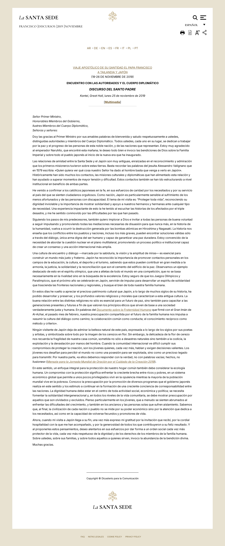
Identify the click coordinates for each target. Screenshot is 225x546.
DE (96, 48)
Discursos (47, 26)
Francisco (28, 26)
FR (117, 48)
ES (110, 48)
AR (89, 48)
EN (103, 48)
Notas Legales (96, 536)
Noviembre (74, 26)
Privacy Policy (133, 536)
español (193, 26)
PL (129, 48)
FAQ (83, 536)
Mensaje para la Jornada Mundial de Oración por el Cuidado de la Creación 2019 (101, 361)
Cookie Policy (114, 536)
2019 (60, 26)
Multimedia (112, 102)
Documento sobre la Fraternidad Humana (124, 309)
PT (136, 48)
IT (123, 48)
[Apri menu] (202, 18)
